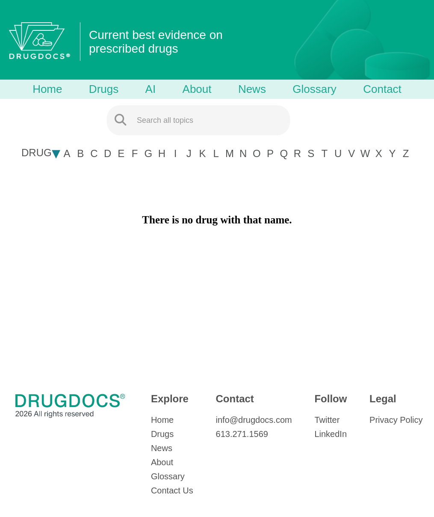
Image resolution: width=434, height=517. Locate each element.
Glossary (314, 89)
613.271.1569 (242, 434)
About (197, 89)
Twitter (327, 420)
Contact (382, 89)
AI (150, 89)
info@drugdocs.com (254, 420)
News (252, 89)
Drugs (103, 89)
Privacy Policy (395, 420)
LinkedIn (330, 434)
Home (47, 89)
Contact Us (172, 490)
